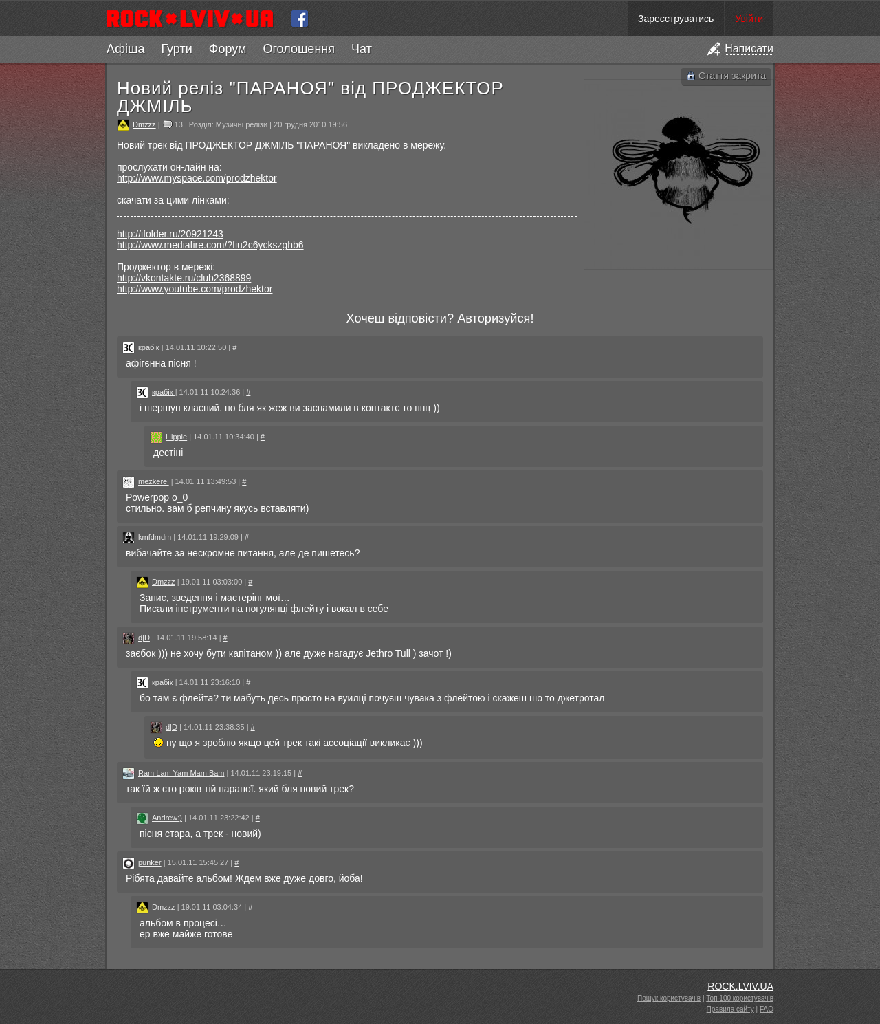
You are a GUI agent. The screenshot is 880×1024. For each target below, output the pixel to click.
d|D (144, 637)
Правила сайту (730, 1009)
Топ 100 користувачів (739, 998)
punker (150, 862)
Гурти (176, 49)
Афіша (125, 49)
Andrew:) (167, 818)
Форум (228, 49)
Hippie (176, 437)
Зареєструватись (676, 18)
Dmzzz (144, 124)
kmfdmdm (154, 537)
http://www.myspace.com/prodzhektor (197, 178)
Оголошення (299, 49)
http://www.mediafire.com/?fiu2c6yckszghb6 (210, 244)
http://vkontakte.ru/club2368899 (184, 277)
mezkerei (153, 481)
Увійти (749, 18)
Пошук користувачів (669, 998)
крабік (150, 347)
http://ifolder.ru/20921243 (170, 233)
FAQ (766, 1009)
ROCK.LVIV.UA (740, 986)
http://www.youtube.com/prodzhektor (194, 288)
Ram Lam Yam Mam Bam (181, 773)
